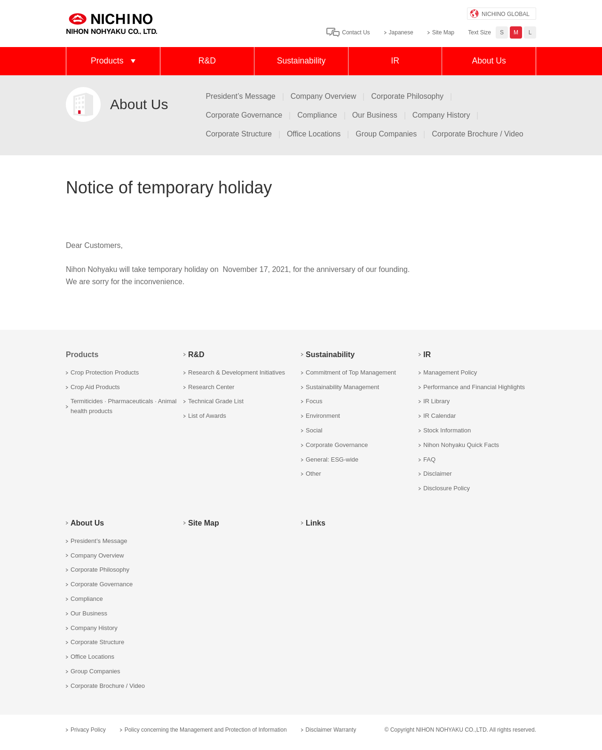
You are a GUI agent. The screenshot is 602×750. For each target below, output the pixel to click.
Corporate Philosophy (407, 96)
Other (313, 473)
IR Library (436, 401)
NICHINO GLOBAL (506, 14)
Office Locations (314, 134)
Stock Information (447, 430)
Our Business (374, 115)
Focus (314, 401)
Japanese (401, 32)
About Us (489, 60)
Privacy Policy (88, 729)
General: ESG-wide (332, 459)
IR (395, 60)
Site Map (443, 32)
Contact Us (356, 32)
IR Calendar (439, 415)
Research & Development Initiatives (236, 372)
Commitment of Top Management (351, 372)
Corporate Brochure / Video (477, 134)
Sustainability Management (342, 387)
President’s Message (240, 96)
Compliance (317, 115)
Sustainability (301, 60)
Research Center (211, 387)
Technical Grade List (216, 401)
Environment (323, 415)
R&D (207, 60)
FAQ (429, 459)
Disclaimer (437, 473)
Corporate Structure (239, 134)
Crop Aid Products (95, 387)
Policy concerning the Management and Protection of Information (206, 729)
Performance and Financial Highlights (474, 387)
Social (314, 430)
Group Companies (386, 134)
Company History (441, 115)
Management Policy (450, 372)
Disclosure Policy (446, 488)
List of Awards (207, 415)
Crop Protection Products (105, 372)
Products (107, 60)
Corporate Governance (244, 115)
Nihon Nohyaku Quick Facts (461, 444)
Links (315, 523)
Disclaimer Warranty (331, 729)
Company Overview (323, 96)
